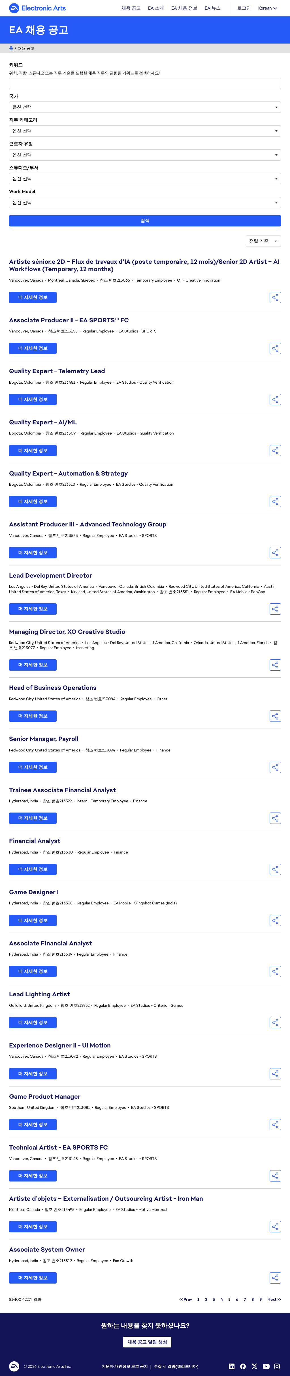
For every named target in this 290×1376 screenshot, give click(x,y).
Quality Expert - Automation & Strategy (68, 473)
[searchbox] (41, 107)
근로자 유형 (21, 144)
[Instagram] (277, 1366)
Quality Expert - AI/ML (43, 422)
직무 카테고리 (23, 120)
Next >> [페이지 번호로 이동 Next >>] (274, 1299)
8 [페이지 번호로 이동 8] (252, 1299)
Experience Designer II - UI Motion (60, 1045)
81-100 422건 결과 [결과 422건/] (25, 1299)
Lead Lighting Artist (39, 994)
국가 (13, 96)
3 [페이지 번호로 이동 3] (214, 1299)
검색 (145, 221)
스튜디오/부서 (24, 168)
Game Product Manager (44, 1096)
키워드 (16, 65)
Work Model (22, 192)
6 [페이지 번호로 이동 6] (237, 1299)
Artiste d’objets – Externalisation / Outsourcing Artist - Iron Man (106, 1198)
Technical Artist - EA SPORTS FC (58, 1147)
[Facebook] (243, 1366)
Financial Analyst (34, 841)
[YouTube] (266, 1366)
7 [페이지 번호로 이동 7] (245, 1299)
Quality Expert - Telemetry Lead (57, 371)
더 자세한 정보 (33, 297)
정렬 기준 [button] (258, 241)
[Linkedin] (232, 1366)
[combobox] (145, 83)
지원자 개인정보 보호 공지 (125, 1366)
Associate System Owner (47, 1249)
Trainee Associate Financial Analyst (62, 790)
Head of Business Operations (53, 688)
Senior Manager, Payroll (43, 739)
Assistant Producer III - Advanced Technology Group (88, 524)
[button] (275, 297)
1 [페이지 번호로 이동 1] (198, 1299)
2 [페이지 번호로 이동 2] (206, 1299)
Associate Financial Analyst (50, 943)
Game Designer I (34, 892)
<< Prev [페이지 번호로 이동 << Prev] (185, 1299)
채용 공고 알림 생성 (147, 1342)
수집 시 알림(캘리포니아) (176, 1366)
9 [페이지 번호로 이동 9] (260, 1299)
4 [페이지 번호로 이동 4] (221, 1299)
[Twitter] (254, 1366)
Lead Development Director (50, 575)
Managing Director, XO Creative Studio (67, 632)
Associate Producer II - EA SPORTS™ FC (69, 320)
